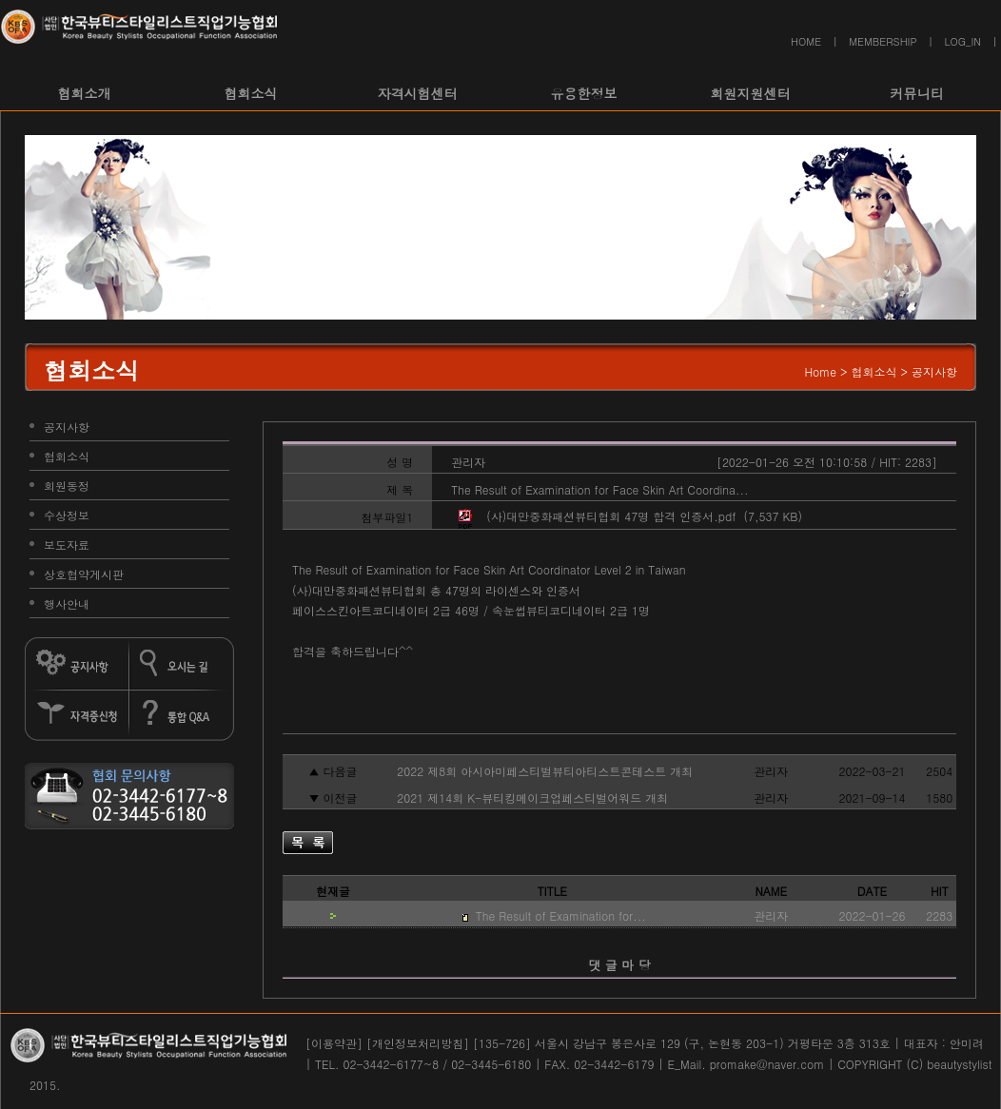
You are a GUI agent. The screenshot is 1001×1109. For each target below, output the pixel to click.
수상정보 (66, 515)
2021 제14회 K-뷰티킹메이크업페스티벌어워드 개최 (530, 797)
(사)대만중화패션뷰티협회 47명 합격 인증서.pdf (611, 516)
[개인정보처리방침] (417, 1043)
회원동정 (66, 485)
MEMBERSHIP (882, 41)
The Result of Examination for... (559, 915)
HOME (806, 41)
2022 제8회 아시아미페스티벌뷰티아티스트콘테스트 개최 (543, 771)
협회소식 (251, 93)
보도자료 (66, 544)
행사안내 (66, 603)
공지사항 (66, 426)
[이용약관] (334, 1043)
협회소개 (84, 93)
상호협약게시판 (84, 574)
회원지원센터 (751, 93)
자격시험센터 (418, 93)
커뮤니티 (917, 93)
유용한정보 (584, 93)
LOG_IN (963, 41)
